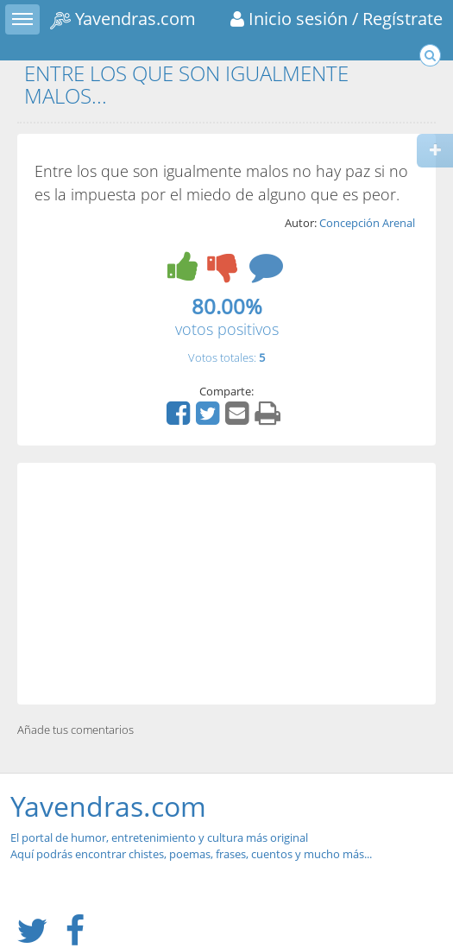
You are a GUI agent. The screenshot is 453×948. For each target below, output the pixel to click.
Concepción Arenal (367, 223)
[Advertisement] (226, 584)
